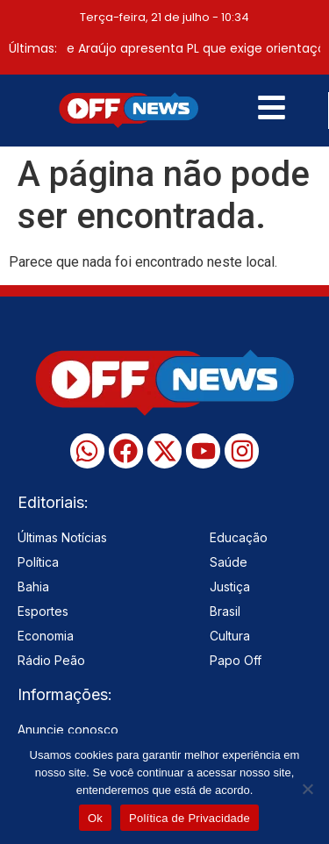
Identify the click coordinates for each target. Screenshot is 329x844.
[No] (307, 789)
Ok (95, 818)
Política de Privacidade (189, 818)
